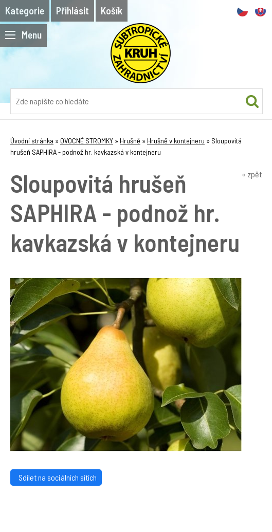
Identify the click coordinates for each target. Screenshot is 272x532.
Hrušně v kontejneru (176, 140)
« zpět (252, 174)
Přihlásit (72, 10)
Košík (111, 10)
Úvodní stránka (31, 140)
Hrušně (130, 140)
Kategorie (24, 10)
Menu (23, 35)
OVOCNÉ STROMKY (86, 140)
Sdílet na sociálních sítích (56, 477)
